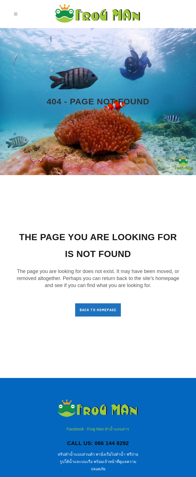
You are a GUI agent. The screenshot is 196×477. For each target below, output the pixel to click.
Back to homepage (98, 310)
